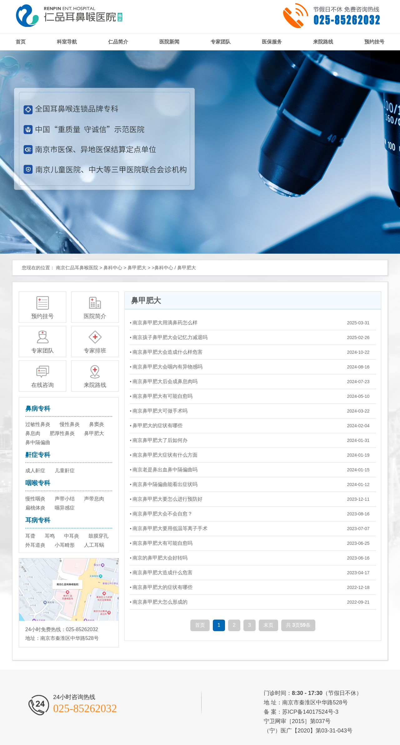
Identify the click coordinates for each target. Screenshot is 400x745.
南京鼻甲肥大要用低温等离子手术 (170, 528)
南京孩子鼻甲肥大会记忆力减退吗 (170, 337)
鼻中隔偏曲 (37, 442)
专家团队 (221, 41)
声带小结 (65, 498)
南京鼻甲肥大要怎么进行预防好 (167, 499)
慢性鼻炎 (70, 424)
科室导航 (67, 41)
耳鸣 (50, 536)
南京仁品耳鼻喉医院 (77, 267)
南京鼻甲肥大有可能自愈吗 (162, 396)
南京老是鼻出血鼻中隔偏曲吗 (165, 469)
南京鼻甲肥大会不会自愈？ (162, 513)
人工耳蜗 (94, 545)
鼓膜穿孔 (98, 536)
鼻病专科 (37, 408)
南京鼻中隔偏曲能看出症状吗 (165, 484)
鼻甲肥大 (137, 267)
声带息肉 (94, 498)
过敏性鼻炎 (37, 424)
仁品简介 (118, 41)
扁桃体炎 (35, 507)
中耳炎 (71, 536)
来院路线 (323, 41)
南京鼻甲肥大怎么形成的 (160, 602)
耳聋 (30, 536)
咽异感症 (65, 507)
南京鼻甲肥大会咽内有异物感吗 (167, 366)
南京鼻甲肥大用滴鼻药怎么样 (165, 322)
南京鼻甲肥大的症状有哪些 (162, 587)
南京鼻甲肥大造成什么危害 (162, 572)
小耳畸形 (65, 545)
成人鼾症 (35, 470)
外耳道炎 (35, 545)
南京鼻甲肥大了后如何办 (160, 440)
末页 (268, 625)
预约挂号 (374, 41)
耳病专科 (37, 520)
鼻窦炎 (96, 424)
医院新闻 (169, 41)
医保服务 (272, 41)
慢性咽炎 (35, 498)
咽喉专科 (37, 482)
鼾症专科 (37, 454)
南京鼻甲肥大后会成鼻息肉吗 (165, 381)
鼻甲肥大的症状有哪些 (157, 425)
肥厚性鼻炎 (62, 433)
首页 (21, 41)
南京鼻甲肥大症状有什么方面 (165, 455)
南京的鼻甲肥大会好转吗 (160, 557)
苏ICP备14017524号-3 (310, 712)
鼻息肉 (32, 433)
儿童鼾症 (65, 470)
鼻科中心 (112, 267)
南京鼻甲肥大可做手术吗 (160, 410)
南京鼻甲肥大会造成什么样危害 (167, 352)
